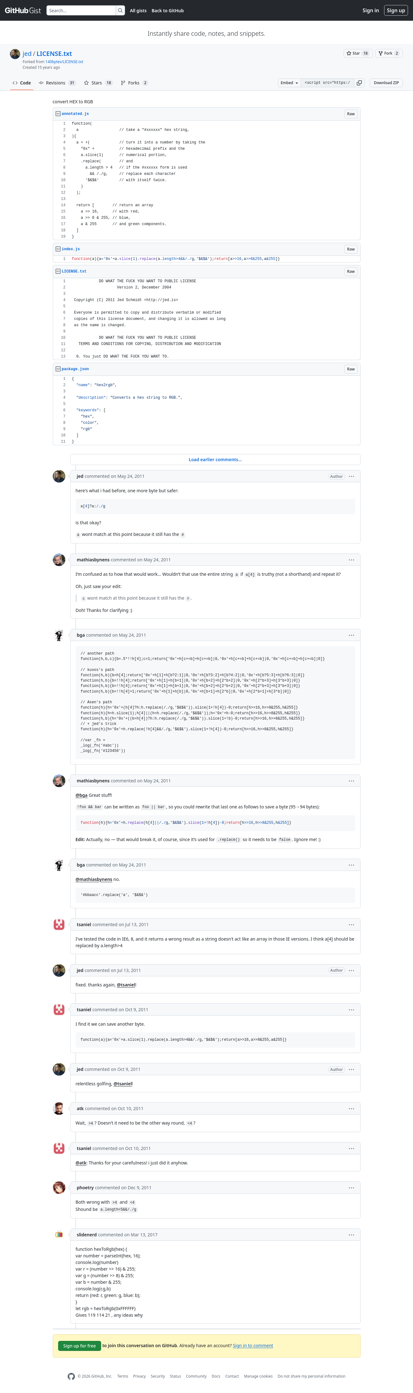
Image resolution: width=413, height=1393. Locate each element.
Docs (216, 1376)
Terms (122, 1376)
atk (80, 1108)
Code (22, 83)
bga (81, 635)
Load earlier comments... (215, 459)
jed (27, 53)
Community (196, 1376)
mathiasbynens (93, 560)
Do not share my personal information (311, 1376)
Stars (98, 83)
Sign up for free (79, 1346)
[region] (206, 180)
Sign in (371, 10)
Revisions (58, 83)
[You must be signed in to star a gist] (358, 53)
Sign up (396, 10)
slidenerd (87, 1235)
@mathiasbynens (94, 879)
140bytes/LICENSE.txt (64, 61)
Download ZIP (386, 82)
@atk (81, 1163)
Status (175, 1376)
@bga (82, 795)
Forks (135, 83)
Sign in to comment (253, 1345)
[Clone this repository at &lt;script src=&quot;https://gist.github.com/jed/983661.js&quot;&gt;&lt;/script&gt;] (327, 82)
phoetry (85, 1188)
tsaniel (84, 924)
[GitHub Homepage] (71, 1376)
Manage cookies (258, 1376)
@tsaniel (126, 985)
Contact (232, 1376)
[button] (359, 82)
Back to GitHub (168, 10)
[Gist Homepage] (23, 10)
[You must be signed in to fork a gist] (389, 53)
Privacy (139, 1376)
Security (158, 1376)
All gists (138, 10)
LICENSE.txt (54, 53)
